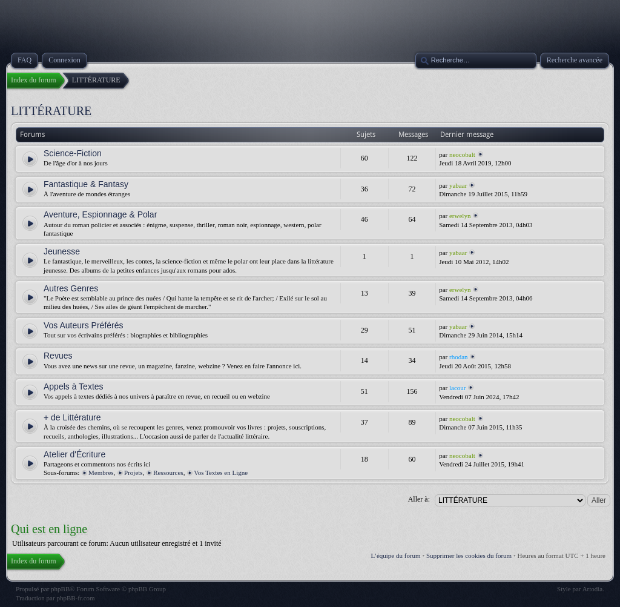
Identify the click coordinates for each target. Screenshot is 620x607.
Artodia (592, 588)
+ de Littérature (72, 417)
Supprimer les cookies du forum (469, 555)
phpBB (60, 588)
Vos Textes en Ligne (221, 472)
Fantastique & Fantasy (86, 184)
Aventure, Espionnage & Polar (100, 214)
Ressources (168, 472)
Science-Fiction (73, 153)
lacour (457, 387)
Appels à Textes (74, 386)
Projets (133, 472)
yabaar (458, 185)
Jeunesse (62, 251)
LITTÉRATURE (51, 111)
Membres (101, 472)
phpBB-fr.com (75, 598)
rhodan (458, 356)
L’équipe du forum (396, 555)
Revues (58, 355)
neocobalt (462, 154)
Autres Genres (71, 288)
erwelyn (459, 215)
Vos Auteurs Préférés (84, 325)
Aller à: (419, 499)
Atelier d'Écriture (74, 454)
